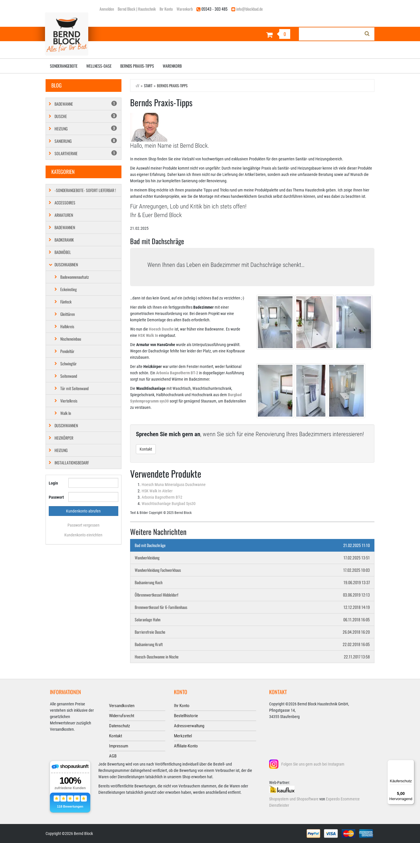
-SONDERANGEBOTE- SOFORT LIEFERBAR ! (85, 190)
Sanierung (86, 141)
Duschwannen (66, 425)
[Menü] (410, 763)
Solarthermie (86, 153)
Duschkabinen (66, 264)
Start (148, 85)
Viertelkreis (68, 401)
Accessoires (65, 203)
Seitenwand (68, 376)
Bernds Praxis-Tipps (137, 66)
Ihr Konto (166, 9)
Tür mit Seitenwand (74, 388)
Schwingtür (68, 363)
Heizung (86, 129)
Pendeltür (67, 351)
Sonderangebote (64, 66)
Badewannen (65, 227)
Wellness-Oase (99, 66)
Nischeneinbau (70, 339)
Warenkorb (185, 9)
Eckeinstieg (68, 289)
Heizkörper (64, 438)
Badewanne (86, 104)
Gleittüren (67, 314)
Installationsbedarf (72, 463)
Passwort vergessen (84, 525)
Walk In (65, 413)
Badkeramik (64, 240)
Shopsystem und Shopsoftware (293, 799)
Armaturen (64, 215)
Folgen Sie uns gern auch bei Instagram (312, 764)
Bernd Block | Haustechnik (137, 9)
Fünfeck (66, 302)
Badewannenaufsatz (74, 277)
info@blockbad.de (249, 9)
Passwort (56, 497)
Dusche (86, 116)
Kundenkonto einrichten (83, 535)
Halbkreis (67, 326)
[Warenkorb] (252, 34)
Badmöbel (63, 252)
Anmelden (107, 9)
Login (53, 483)
